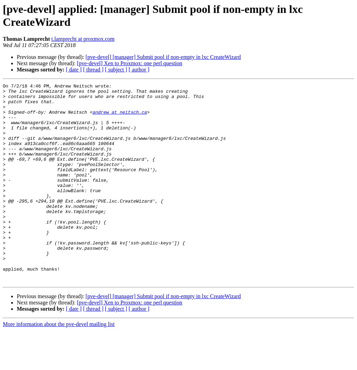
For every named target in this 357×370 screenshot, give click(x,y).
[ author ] (139, 70)
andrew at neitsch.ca (119, 118)
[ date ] (74, 70)
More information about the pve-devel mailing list (59, 364)
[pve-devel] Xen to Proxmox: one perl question (129, 63)
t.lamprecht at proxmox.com (82, 39)
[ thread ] (93, 70)
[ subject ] (116, 70)
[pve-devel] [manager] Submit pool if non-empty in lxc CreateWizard (163, 57)
